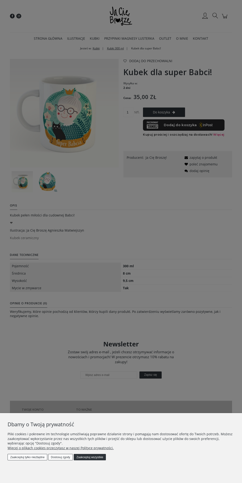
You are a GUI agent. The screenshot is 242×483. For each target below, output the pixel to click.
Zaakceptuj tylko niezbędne (27, 457)
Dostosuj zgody (60, 457)
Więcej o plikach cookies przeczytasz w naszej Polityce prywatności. (61, 448)
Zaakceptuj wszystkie (89, 457)
